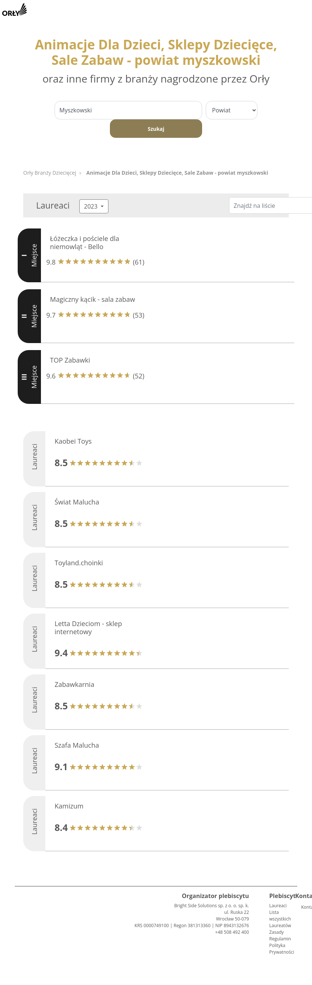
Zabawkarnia (74, 684)
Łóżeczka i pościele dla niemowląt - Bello (84, 242)
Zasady (276, 932)
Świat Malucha (77, 501)
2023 (91, 206)
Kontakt (304, 907)
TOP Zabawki (70, 360)
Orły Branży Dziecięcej (49, 172)
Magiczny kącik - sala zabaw (92, 299)
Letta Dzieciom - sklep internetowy (88, 627)
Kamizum (69, 805)
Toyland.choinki (79, 562)
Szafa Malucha (77, 745)
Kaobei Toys (73, 441)
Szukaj (156, 128)
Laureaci (278, 905)
